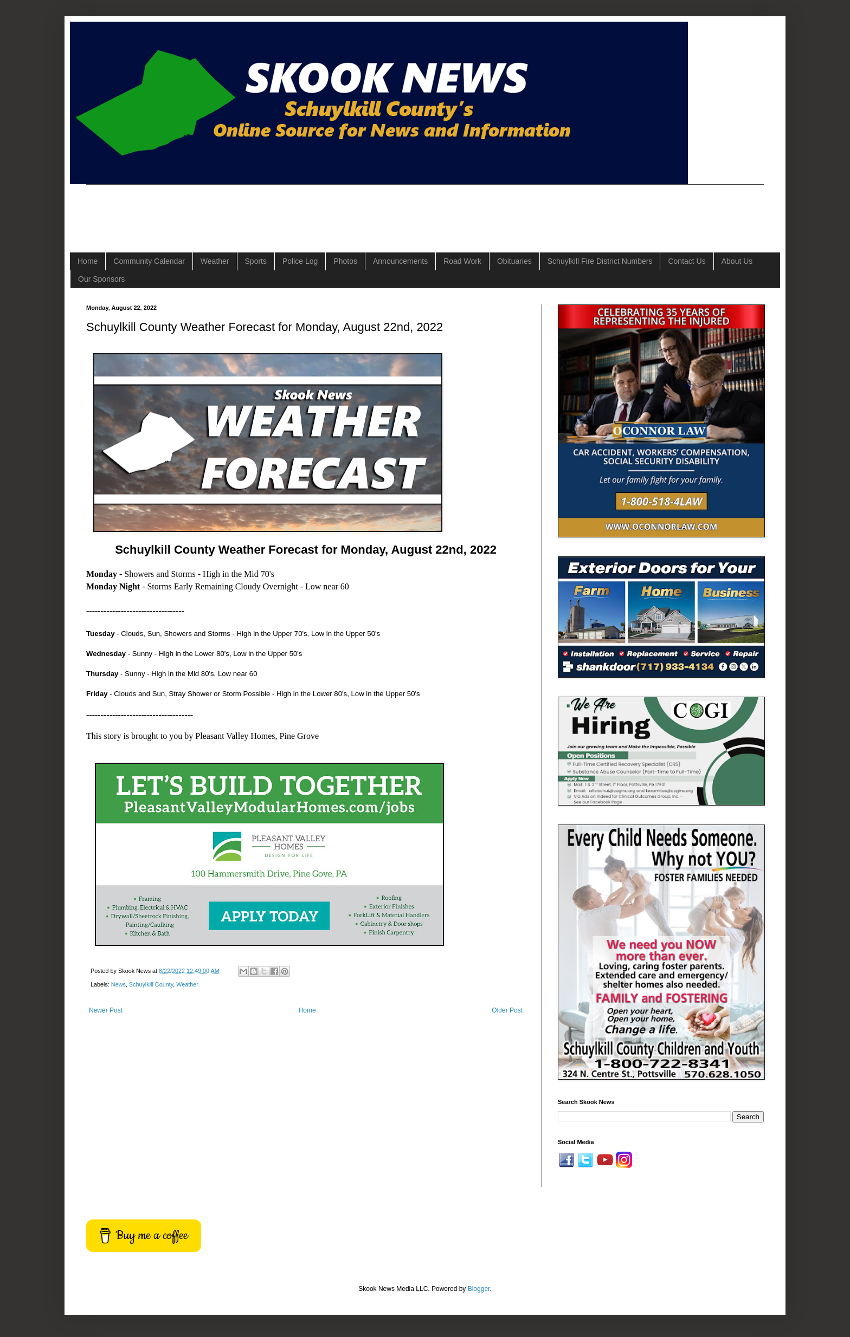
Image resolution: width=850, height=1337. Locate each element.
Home (88, 261)
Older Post (507, 1010)
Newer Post (106, 1010)
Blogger (479, 1289)
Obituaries (514, 261)
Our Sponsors (101, 279)
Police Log (300, 261)
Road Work (462, 261)
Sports (256, 261)
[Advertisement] (283, 209)
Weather (215, 261)
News (118, 984)
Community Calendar (149, 261)
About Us (737, 261)
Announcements (400, 261)
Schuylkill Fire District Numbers (600, 261)
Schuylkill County (151, 984)
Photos (345, 261)
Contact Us (686, 261)
